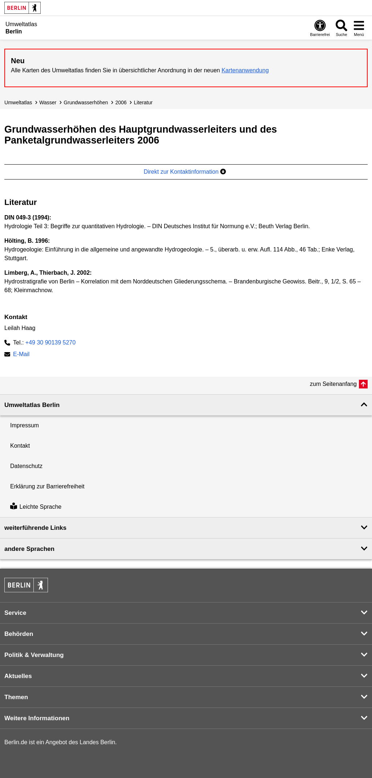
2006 (120, 102)
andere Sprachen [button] (29, 548)
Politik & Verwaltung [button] (34, 655)
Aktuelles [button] (18, 676)
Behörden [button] (18, 633)
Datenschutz (26, 466)
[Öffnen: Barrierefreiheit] (320, 27)
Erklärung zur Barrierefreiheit (47, 486)
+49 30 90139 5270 (50, 342)
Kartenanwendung (245, 70)
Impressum (24, 425)
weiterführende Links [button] (35, 527)
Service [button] (15, 612)
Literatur (143, 102)
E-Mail (21, 355)
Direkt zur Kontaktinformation (184, 172)
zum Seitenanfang (333, 384)
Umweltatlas (18, 102)
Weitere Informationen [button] (36, 718)
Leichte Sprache (35, 507)
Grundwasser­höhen (86, 102)
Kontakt (20, 446)
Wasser (47, 102)
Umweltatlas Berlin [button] (32, 405)
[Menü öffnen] (359, 27)
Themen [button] (16, 697)
